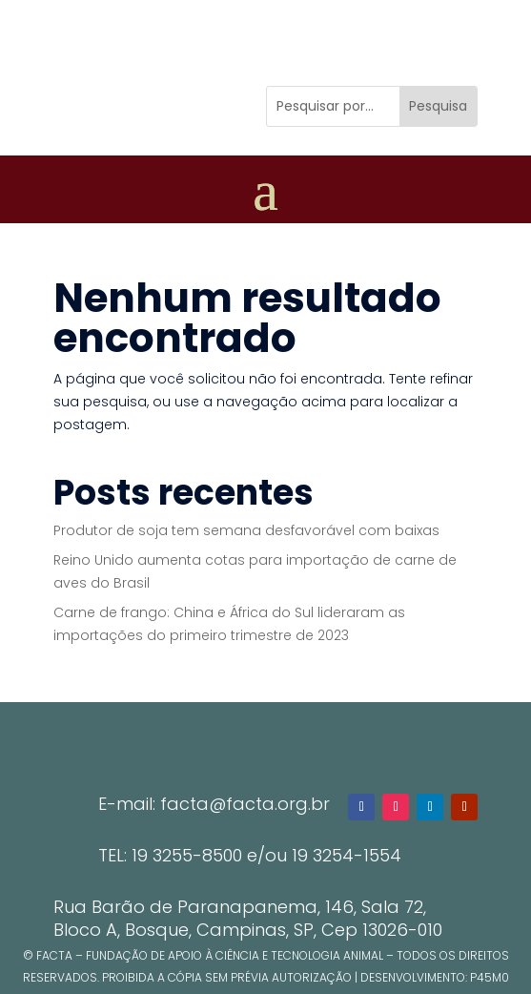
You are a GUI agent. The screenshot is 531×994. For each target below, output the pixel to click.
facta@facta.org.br (245, 804)
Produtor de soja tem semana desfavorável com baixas (246, 530)
